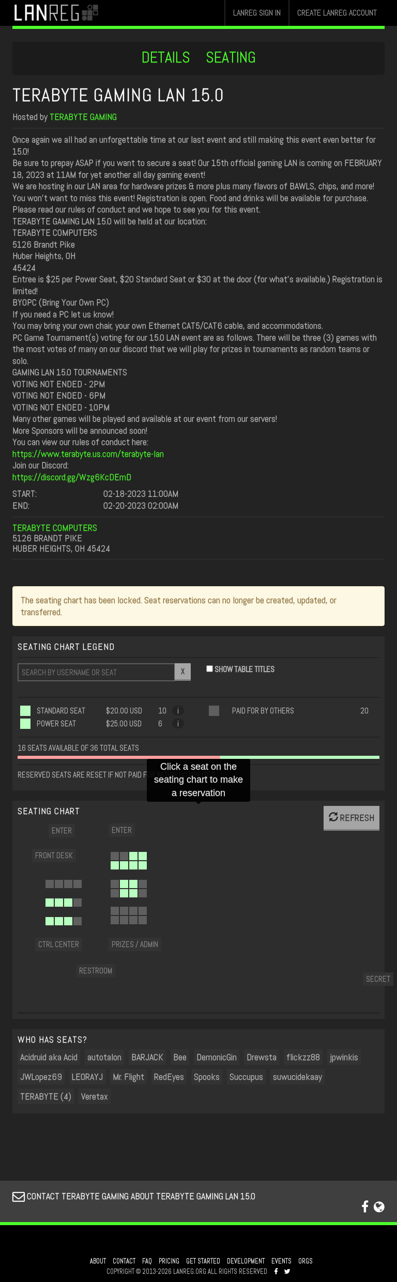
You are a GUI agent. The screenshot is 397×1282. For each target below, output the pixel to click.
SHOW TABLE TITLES (244, 669)
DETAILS (166, 57)
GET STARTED (203, 1261)
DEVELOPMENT (246, 1261)
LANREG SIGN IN (257, 12)
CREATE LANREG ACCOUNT (337, 12)
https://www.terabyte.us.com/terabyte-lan (88, 454)
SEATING (231, 57)
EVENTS (281, 1261)
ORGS (305, 1261)
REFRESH (351, 817)
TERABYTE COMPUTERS (54, 527)
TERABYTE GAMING (83, 117)
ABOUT (98, 1261)
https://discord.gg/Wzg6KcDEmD (71, 477)
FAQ (147, 1261)
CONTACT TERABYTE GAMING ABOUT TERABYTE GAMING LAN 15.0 (133, 1196)
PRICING (169, 1261)
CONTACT (124, 1261)
